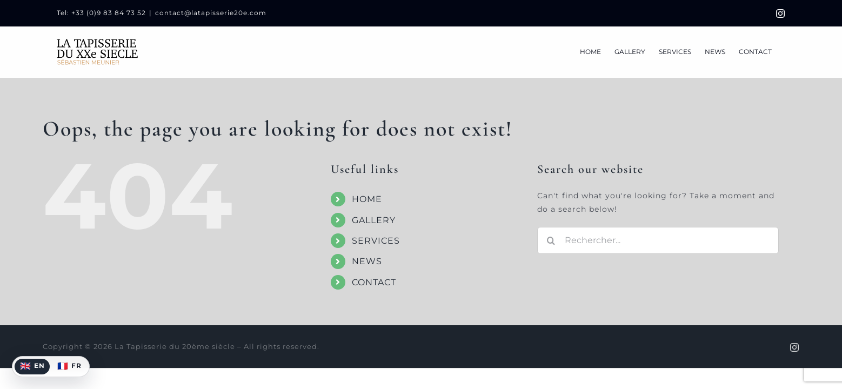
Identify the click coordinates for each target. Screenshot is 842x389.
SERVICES (376, 241)
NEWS (367, 261)
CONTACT (374, 282)
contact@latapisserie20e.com (210, 13)
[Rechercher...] (658, 240)
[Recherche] (550, 240)
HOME (367, 199)
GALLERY (374, 220)
